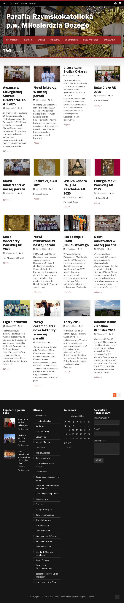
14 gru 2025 (10, 108)
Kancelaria (109, 40)
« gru (69, 447)
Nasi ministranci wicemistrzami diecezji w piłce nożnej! (25, 459)
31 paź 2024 (11, 326)
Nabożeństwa (42, 499)
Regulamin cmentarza (45, 515)
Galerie (24, 3)
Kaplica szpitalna (43, 458)
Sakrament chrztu (43, 530)
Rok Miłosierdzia (43, 525)
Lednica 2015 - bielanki (22, 438)
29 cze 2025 (101, 96)
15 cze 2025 (10, 193)
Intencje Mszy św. (43, 442)
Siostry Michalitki (43, 546)
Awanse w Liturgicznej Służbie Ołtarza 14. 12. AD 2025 (14, 95)
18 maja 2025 (41, 189)
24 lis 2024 (101, 249)
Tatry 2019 (72, 322)
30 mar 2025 (41, 249)
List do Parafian (44, 421)
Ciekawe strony (42, 431)
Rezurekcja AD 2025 (45, 183)
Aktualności (12, 40)
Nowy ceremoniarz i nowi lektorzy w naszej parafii (44, 330)
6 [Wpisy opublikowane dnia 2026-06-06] (85, 426)
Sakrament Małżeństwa (46, 536)
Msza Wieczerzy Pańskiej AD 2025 (12, 243)
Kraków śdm (41, 471)
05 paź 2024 (41, 342)
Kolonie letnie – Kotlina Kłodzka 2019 (105, 326)
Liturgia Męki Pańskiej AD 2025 (105, 185)
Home (5, 3)
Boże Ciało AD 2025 (105, 89)
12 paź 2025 (41, 100)
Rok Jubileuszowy (43, 520)
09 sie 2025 (70, 75)
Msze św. (55, 40)
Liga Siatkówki (15, 322)
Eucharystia (41, 437)
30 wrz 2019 (71, 326)
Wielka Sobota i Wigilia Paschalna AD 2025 (75, 187)
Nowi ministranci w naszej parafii (14, 185)
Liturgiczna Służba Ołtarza (75, 69)
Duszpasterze (90, 40)
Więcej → (7, 151)
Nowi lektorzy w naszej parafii (45, 91)
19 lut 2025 (70, 249)
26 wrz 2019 (102, 334)
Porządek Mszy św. (44, 509)
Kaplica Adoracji (43, 453)
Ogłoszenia (14, 3)
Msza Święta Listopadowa (47, 493)
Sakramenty (71, 40)
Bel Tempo (40, 426)
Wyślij (98, 460)
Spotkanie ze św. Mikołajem (23, 422)
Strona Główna (42, 560)
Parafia (28, 40)
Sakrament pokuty (44, 541)
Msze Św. (32, 3)
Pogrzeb (39, 504)
